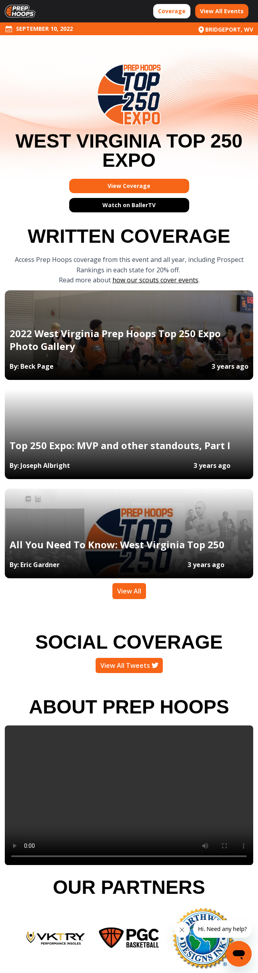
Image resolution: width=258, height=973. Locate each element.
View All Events (222, 11)
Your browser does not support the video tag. (129, 795)
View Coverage (129, 186)
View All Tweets (129, 665)
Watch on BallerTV (129, 205)
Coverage (172, 11)
